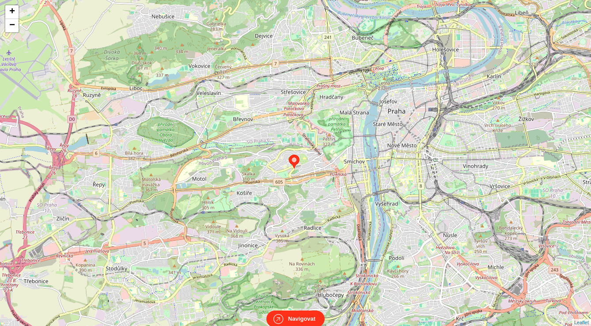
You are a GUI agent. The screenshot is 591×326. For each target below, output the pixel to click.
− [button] (12, 25)
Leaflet (581, 314)
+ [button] (12, 12)
